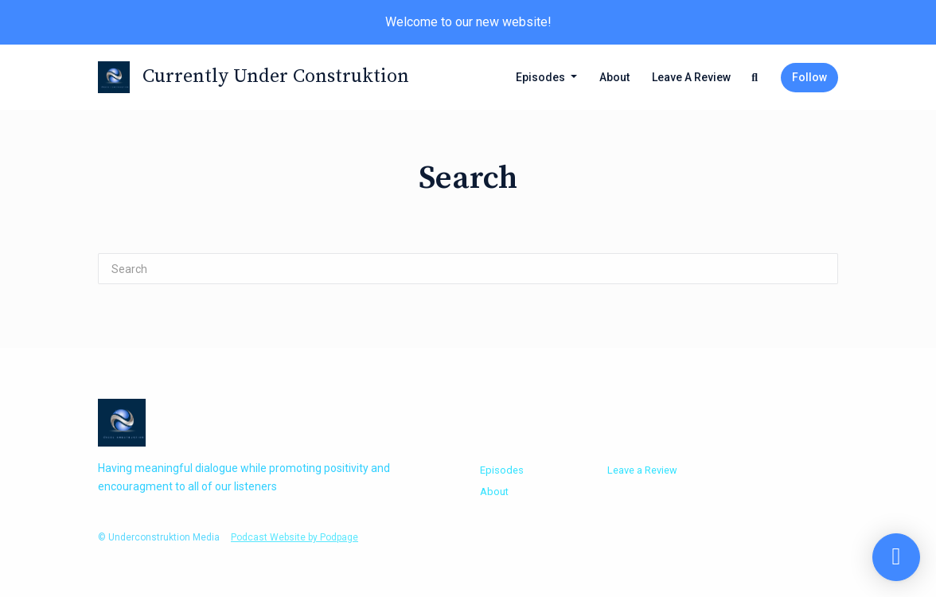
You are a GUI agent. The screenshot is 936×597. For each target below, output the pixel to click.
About (614, 77)
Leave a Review (691, 77)
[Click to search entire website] (755, 77)
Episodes (541, 77)
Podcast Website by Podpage (294, 537)
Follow (809, 77)
